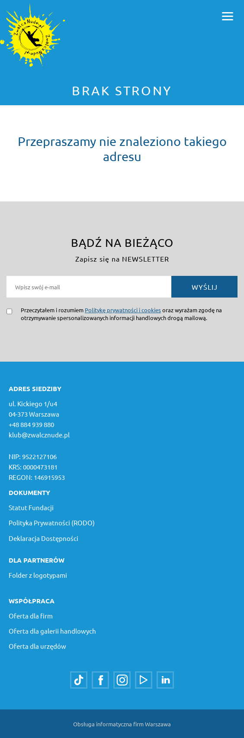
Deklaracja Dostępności (43, 538)
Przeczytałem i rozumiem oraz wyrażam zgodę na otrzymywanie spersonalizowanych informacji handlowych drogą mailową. (121, 313)
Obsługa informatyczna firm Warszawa (122, 724)
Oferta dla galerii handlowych (52, 631)
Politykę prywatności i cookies (123, 310)
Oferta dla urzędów (37, 646)
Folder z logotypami (38, 575)
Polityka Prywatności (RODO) (52, 522)
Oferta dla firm (31, 616)
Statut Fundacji (31, 507)
